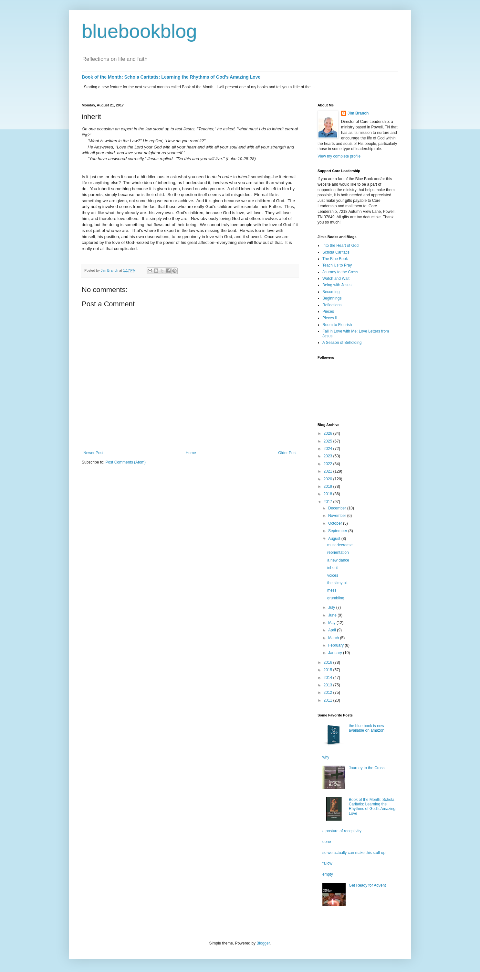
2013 (328, 685)
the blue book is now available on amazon (366, 728)
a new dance (338, 560)
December (337, 508)
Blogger (263, 943)
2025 (328, 441)
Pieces (328, 311)
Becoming (330, 291)
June (333, 615)
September (338, 531)
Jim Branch (358, 113)
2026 (328, 433)
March (334, 638)
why (325, 757)
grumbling (335, 598)
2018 (328, 494)
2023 (328, 456)
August (334, 538)
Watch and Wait (336, 278)
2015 (328, 670)
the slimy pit (337, 583)
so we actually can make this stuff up (353, 852)
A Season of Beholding (341, 342)
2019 (328, 486)
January (335, 652)
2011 (328, 700)
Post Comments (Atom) (125, 462)
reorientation (338, 552)
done (326, 841)
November (337, 515)
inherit (332, 567)
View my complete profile (339, 156)
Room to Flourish (337, 324)
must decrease (340, 545)
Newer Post (93, 453)
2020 (328, 479)
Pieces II (329, 318)
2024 (328, 448)
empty (327, 874)
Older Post (287, 453)
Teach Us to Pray (337, 265)
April (332, 630)
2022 (328, 464)
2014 (328, 677)
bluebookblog (139, 31)
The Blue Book (335, 259)
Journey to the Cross (340, 272)
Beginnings (331, 298)
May (332, 622)
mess (332, 590)
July (332, 607)
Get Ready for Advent (367, 885)
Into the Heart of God (340, 245)
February (336, 645)
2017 (328, 501)
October (335, 523)
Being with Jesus (336, 285)
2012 (328, 692)
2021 (328, 471)
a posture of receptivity (341, 831)
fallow (327, 863)
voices (332, 575)
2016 (328, 662)
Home (191, 453)
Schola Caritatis (336, 252)
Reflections (331, 305)
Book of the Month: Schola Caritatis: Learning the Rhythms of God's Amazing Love (171, 77)
